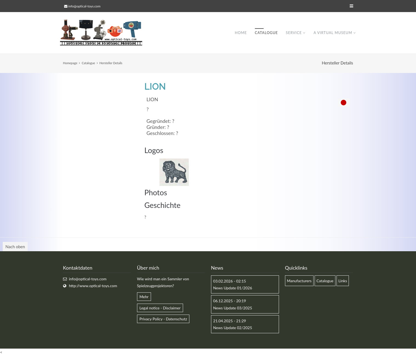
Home (241, 32)
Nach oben (15, 246)
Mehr (144, 296)
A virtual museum (333, 32)
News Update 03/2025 (232, 308)
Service (294, 32)
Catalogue (266, 32)
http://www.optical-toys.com (93, 285)
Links (342, 280)
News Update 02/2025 (232, 327)
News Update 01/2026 (232, 288)
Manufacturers (299, 280)
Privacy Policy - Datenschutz (163, 319)
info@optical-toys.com (84, 6)
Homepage (70, 63)
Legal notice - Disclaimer (160, 308)
